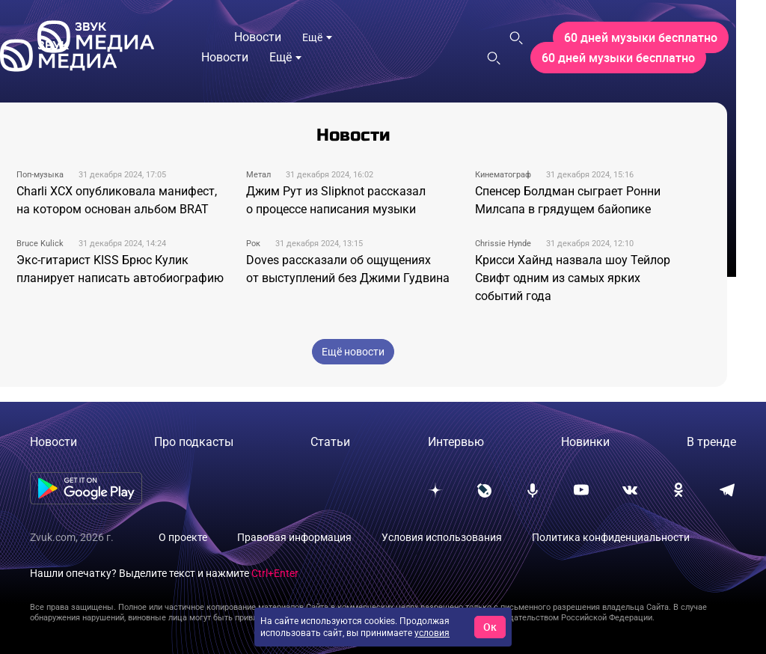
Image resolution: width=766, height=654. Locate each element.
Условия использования (442, 537)
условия (432, 633)
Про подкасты (193, 442)
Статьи (330, 442)
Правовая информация (294, 537)
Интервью (456, 442)
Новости (53, 442)
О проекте (183, 537)
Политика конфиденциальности (611, 537)
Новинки (585, 442)
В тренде (711, 442)
